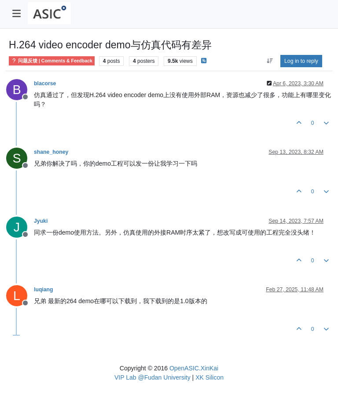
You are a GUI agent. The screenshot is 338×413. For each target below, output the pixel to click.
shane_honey (51, 152)
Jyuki (41, 221)
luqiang (43, 289)
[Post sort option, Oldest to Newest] (269, 61)
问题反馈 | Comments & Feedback (51, 61)
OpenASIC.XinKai (193, 368)
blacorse (45, 83)
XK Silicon (209, 377)
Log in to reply (301, 61)
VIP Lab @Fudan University (152, 377)
